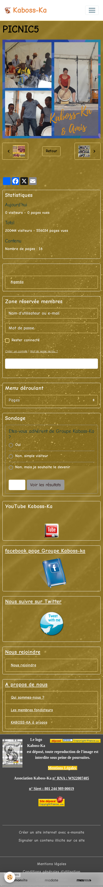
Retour (51, 151)
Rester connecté (26, 340)
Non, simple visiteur (31, 456)
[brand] (25, 10)
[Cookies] (9, 877)
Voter (17, 484)
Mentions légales (51, 864)
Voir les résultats (45, 484)
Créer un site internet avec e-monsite (51, 832)
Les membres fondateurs (32, 710)
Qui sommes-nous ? (27, 697)
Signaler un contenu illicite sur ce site (52, 840)
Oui (18, 445)
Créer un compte (16, 351)
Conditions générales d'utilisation (51, 872)
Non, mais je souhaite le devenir (42, 467)
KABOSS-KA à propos (29, 722)
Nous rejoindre (23, 665)
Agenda (17, 282)
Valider (51, 363)
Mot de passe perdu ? (44, 351)
